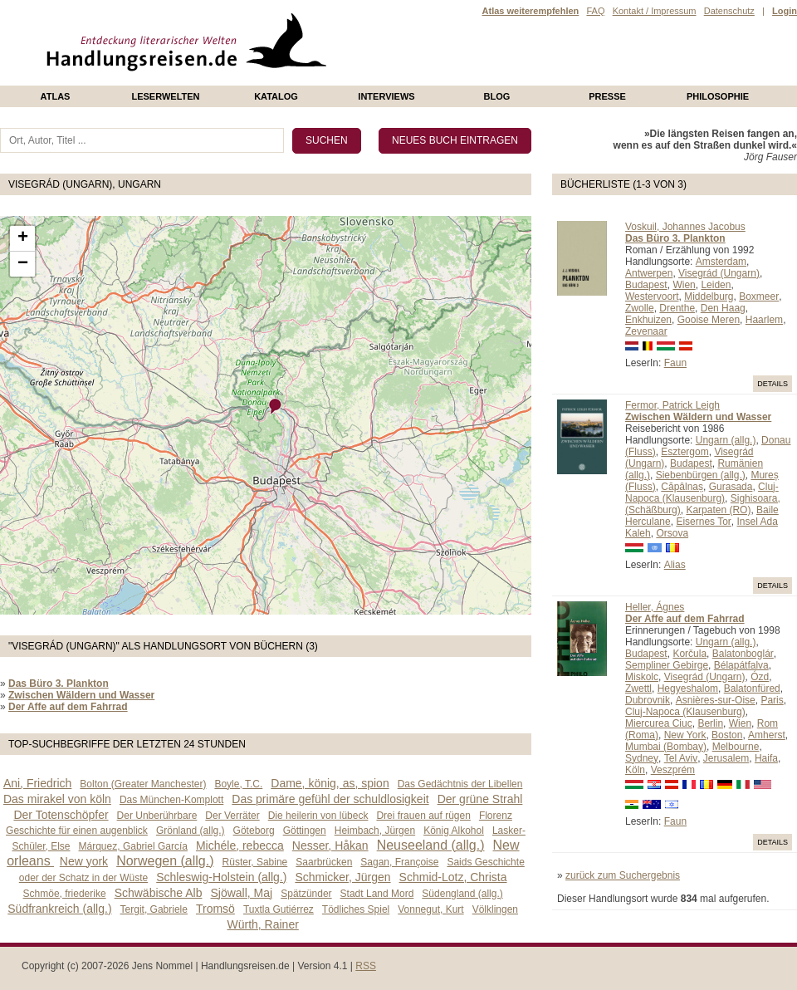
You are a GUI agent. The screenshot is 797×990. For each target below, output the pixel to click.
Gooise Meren (708, 320)
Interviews (386, 96)
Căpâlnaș (682, 487)
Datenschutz (729, 11)
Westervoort (651, 296)
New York (685, 735)
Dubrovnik (647, 700)
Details (772, 384)
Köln (635, 770)
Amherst (766, 735)
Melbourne (736, 746)
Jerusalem (726, 758)
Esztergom (684, 452)
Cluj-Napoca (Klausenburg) (702, 492)
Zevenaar (646, 331)
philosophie (718, 96)
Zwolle (639, 308)
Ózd (760, 677)
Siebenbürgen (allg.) (701, 475)
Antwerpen (648, 273)
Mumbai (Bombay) (666, 746)
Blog (497, 96)
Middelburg (708, 296)
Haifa (766, 758)
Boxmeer (759, 296)
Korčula (689, 653)
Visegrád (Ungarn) (719, 273)
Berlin (710, 723)
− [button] (22, 264)
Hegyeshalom (688, 688)
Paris (771, 700)
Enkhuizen (648, 320)
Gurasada (731, 487)
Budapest (646, 285)
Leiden (716, 285)
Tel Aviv (680, 758)
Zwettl (638, 688)
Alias (675, 565)
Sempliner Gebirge (666, 665)
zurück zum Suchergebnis (622, 875)
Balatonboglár (743, 653)
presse (607, 96)
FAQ (595, 11)
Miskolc (641, 677)
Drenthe (677, 308)
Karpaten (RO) (718, 510)
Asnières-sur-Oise (715, 700)
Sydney (641, 758)
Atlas (56, 96)
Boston (726, 735)
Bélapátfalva (741, 665)
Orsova (672, 533)
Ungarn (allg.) (726, 440)
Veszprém (673, 770)
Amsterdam (721, 261)
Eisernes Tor (703, 521)
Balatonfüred (752, 688)
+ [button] (22, 238)
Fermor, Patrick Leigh (672, 405)
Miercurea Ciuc (658, 723)
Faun (675, 363)
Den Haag (723, 308)
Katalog (276, 96)
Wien (683, 285)
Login (784, 11)
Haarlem (764, 320)
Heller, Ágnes (654, 607)
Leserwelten (165, 96)
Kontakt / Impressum (655, 11)
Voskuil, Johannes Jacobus (685, 227)
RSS (365, 966)
